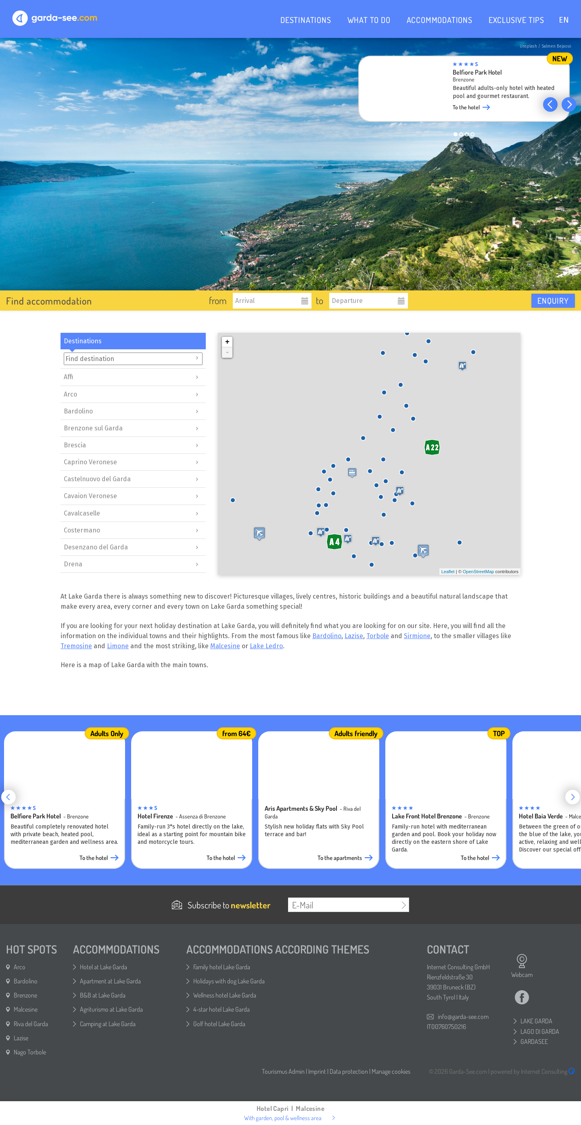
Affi (68, 377)
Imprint (317, 1071)
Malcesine (225, 646)
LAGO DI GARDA (539, 1031)
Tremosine (76, 646)
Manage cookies (391, 1071)
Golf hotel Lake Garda (219, 1024)
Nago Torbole (30, 1052)
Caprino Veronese (90, 462)
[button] (550, 104)
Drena (73, 564)
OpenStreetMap (478, 571)
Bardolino (78, 411)
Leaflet (448, 571)
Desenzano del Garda (96, 547)
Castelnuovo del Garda (97, 479)
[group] (470, 91)
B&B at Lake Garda (102, 995)
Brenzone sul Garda (93, 428)
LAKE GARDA (536, 1021)
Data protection (349, 1071)
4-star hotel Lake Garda (221, 1009)
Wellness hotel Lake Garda (224, 995)
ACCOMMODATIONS (439, 20)
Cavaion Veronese (90, 496)
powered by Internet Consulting (533, 1071)
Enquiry (553, 300)
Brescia (75, 445)
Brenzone (25, 995)
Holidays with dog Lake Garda (229, 981)
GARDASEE (534, 1041)
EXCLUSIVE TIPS (516, 20)
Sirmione (417, 636)
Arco (70, 394)
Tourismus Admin (283, 1071)
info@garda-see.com (463, 1016)
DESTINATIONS (305, 20)
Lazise (354, 636)
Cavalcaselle (82, 513)
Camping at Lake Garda (108, 1024)
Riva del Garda (31, 1024)
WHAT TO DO (369, 20)
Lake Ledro (266, 646)
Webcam (522, 966)
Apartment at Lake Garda (110, 981)
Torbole (377, 636)
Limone (118, 646)
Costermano (82, 530)
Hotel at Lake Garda (103, 967)
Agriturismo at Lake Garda (111, 1009)
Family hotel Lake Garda (221, 967)
